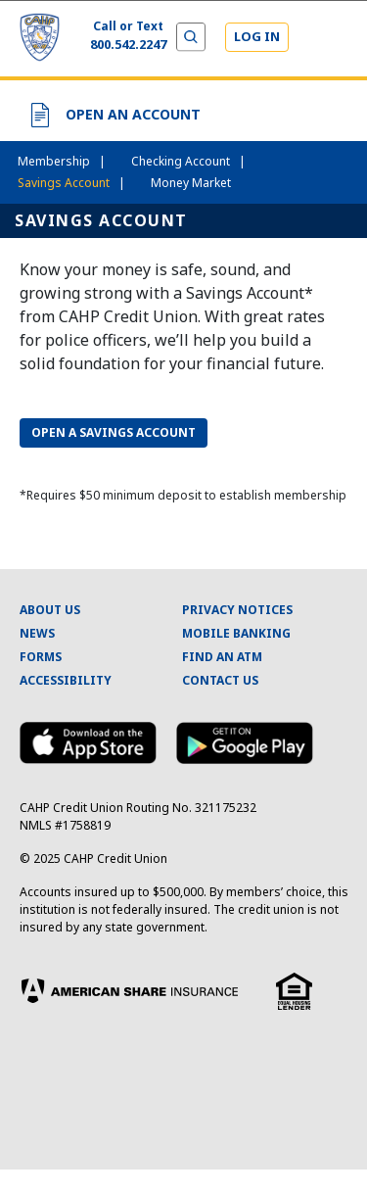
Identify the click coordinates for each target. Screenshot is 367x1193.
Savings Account (71, 182)
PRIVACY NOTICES (237, 609)
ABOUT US (50, 609)
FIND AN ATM (222, 656)
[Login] (257, 37)
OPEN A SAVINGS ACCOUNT (113, 432)
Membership (62, 161)
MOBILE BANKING (236, 633)
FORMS (41, 656)
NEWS (37, 633)
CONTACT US (220, 680)
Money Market (191, 182)
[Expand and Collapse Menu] (329, 39)
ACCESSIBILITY (66, 680)
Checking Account (188, 161)
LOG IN (257, 36)
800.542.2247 (128, 44)
